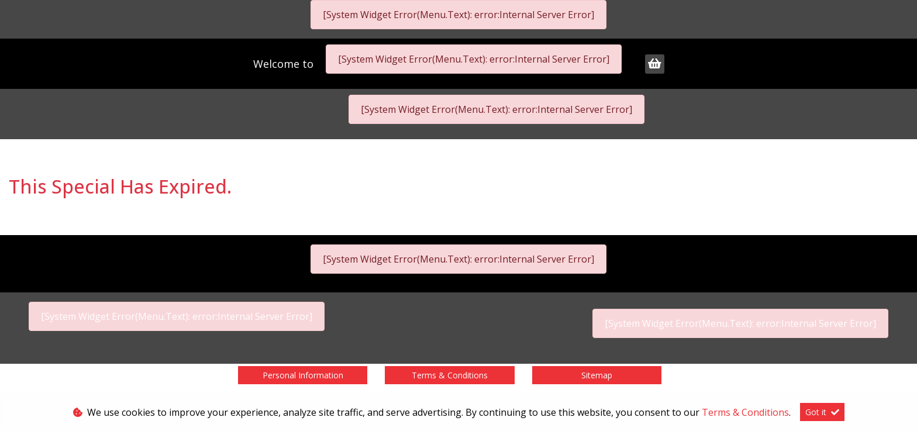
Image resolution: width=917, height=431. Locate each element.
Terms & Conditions (450, 375)
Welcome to (284, 64)
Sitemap (596, 375)
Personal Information (303, 375)
